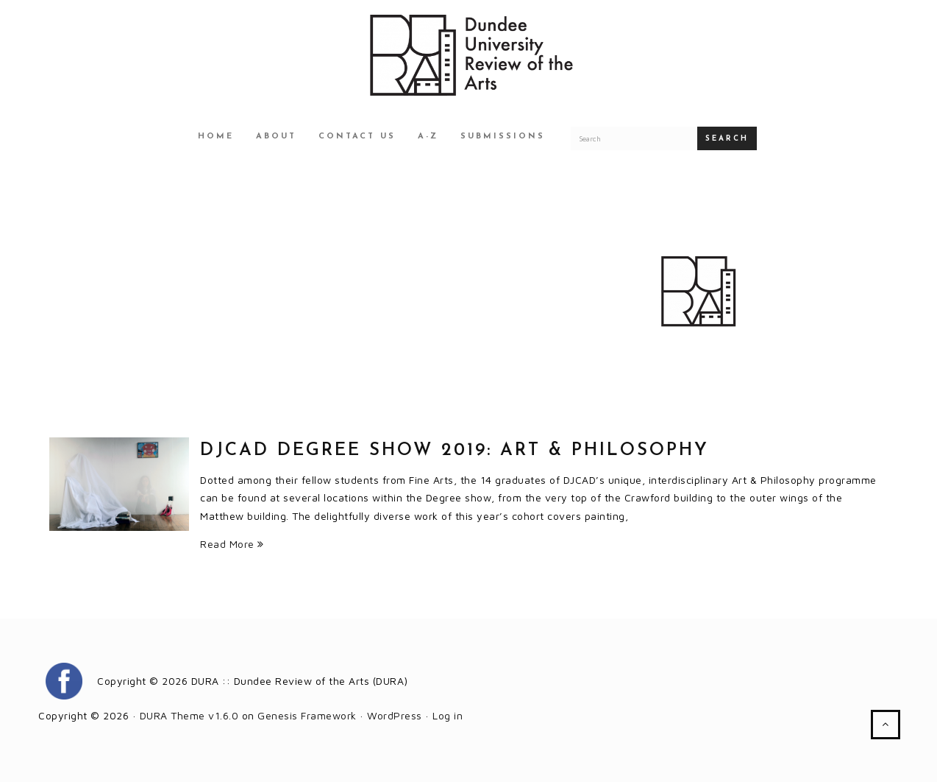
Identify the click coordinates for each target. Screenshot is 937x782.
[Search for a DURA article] (634, 138)
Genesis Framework (307, 715)
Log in (447, 715)
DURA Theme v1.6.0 (189, 715)
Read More (232, 544)
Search (727, 139)
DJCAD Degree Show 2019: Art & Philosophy (454, 450)
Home (216, 137)
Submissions (502, 137)
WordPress (394, 715)
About (276, 137)
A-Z (428, 137)
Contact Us (357, 137)
